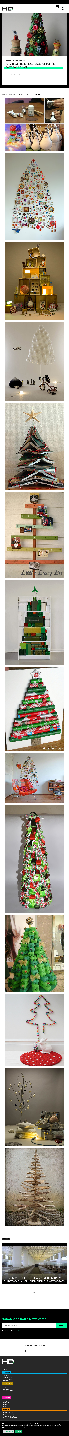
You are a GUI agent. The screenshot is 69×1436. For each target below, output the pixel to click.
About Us (6, 1367)
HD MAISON (6, 1372)
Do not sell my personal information (15, 1428)
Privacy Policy (20, 1330)
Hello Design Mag (14, 60)
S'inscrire (62, 1326)
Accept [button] (19, 1431)
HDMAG (10, 71)
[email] (29, 1325)
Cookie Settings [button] (8, 1431)
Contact (5, 1369)
